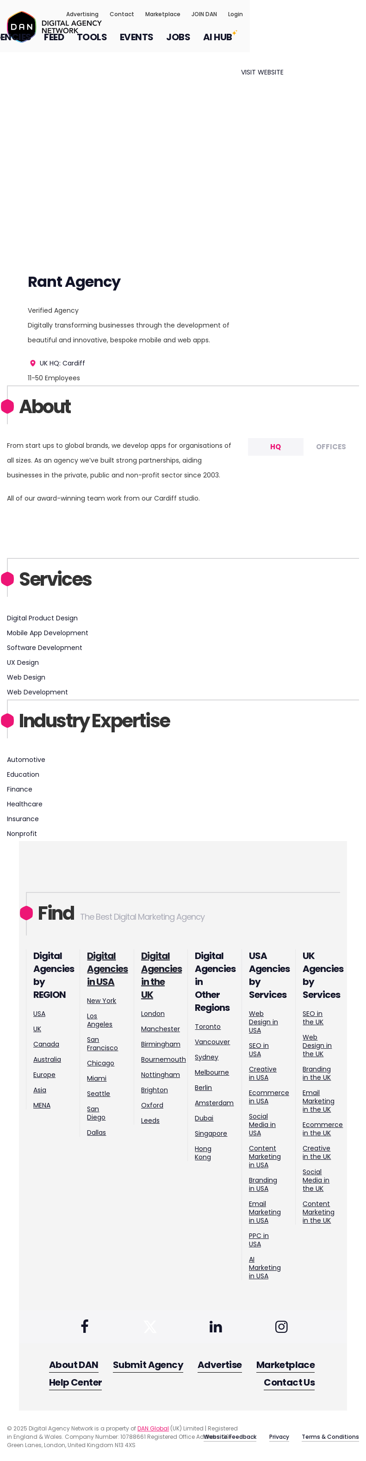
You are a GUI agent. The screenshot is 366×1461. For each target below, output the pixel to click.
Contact (238, 17)
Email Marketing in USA (265, 1212)
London (153, 1013)
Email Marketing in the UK (319, 1101)
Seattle (98, 1093)
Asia (39, 1090)
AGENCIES (125, 43)
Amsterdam (214, 1103)
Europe (44, 1074)
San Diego (96, 1113)
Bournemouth (163, 1059)
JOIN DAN (320, 17)
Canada (46, 1044)
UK (39, 363)
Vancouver (212, 1041)
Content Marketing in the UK (319, 1212)
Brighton (154, 1090)
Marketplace (279, 17)
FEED (170, 43)
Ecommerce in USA (269, 1097)
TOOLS (208, 43)
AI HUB (333, 43)
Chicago (100, 1063)
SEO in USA (259, 1050)
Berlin (203, 1087)
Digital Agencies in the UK (161, 975)
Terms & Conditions (330, 1434)
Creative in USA (263, 1073)
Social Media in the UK (316, 1180)
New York (101, 1000)
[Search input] (353, 37)
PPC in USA (259, 1240)
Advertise (221, 1366)
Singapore (211, 1133)
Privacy (273, 1434)
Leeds (150, 1120)
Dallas (96, 1132)
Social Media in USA (262, 1125)
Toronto (208, 1026)
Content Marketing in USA (265, 1157)
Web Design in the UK (317, 1046)
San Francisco (102, 1043)
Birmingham (160, 1044)
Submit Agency (148, 1366)
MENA (41, 1105)
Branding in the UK (317, 1073)
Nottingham (160, 1074)
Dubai (204, 1118)
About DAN (74, 1366)
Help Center (75, 1381)
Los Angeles (99, 1020)
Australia (47, 1059)
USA (39, 1013)
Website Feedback (218, 1434)
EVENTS (252, 43)
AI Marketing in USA (265, 1268)
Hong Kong (203, 1153)
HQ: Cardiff (67, 363)
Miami (96, 1078)
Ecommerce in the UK (323, 1129)
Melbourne (212, 1072)
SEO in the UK (313, 1018)
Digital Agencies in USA (107, 968)
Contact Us (291, 1381)
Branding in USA (263, 1184)
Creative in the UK (317, 1152)
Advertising (198, 17)
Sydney (206, 1057)
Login (351, 17)
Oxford (152, 1105)
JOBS (294, 43)
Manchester (160, 1029)
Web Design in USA (263, 1022)
